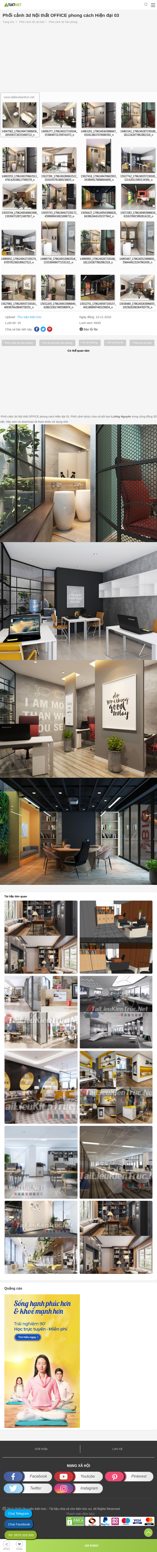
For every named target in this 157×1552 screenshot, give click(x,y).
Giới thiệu (41, 1448)
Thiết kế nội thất (142, 342)
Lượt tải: (11, 323)
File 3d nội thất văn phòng (57, 342)
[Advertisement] (78, 59)
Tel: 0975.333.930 (21, 1535)
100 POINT (91, 1545)
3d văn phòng (90, 342)
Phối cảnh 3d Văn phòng (63, 22)
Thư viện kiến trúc (29, 317)
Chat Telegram (18, 1513)
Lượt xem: (86, 323)
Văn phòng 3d (115, 342)
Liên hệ (117, 1448)
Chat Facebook (19, 1524)
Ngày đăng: (87, 317)
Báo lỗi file (91, 329)
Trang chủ (8, 22)
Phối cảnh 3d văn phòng (19, 342)
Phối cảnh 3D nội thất (31, 22)
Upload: (10, 317)
